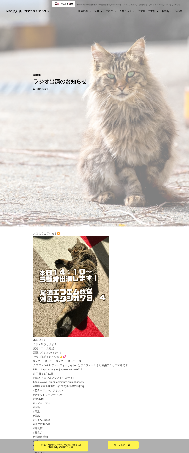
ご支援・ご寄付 (148, 11)
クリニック (127, 11)
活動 (98, 11)
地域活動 (37, 75)
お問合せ (167, 11)
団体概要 (84, 11)
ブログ (111, 11)
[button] (84, 11)
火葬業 (178, 11)
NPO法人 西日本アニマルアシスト (27, 11)
